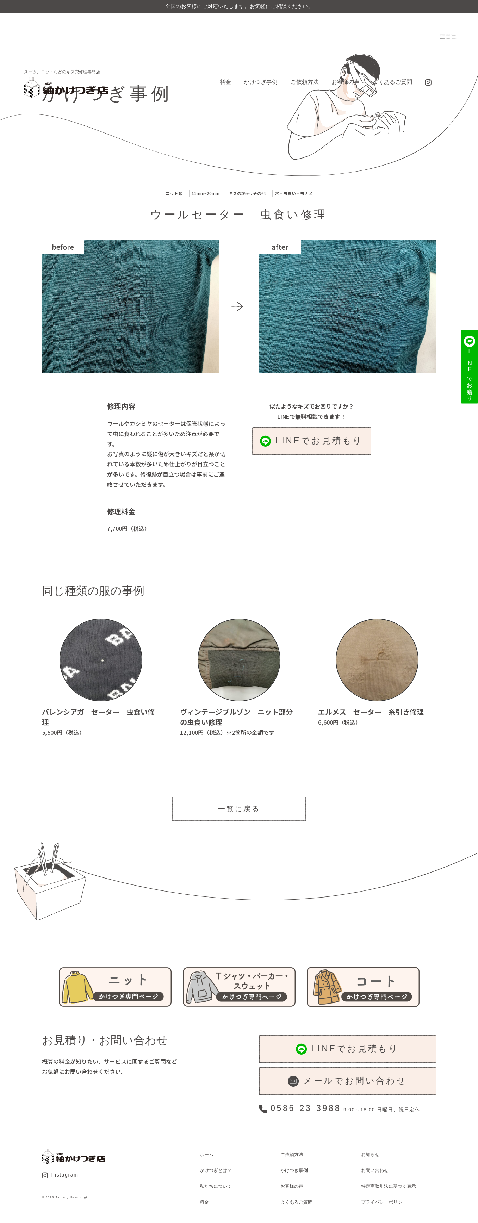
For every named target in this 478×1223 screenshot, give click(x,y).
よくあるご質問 (392, 82)
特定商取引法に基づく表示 (388, 1186)
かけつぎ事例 (261, 82)
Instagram (60, 1175)
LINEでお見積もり (311, 441)
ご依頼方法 (305, 82)
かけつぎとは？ (216, 1170)
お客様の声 (345, 82)
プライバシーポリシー (384, 1202)
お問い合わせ (375, 1170)
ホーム (206, 1154)
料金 (225, 82)
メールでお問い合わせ (347, 1081)
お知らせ (370, 1154)
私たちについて (216, 1186)
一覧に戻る (239, 809)
